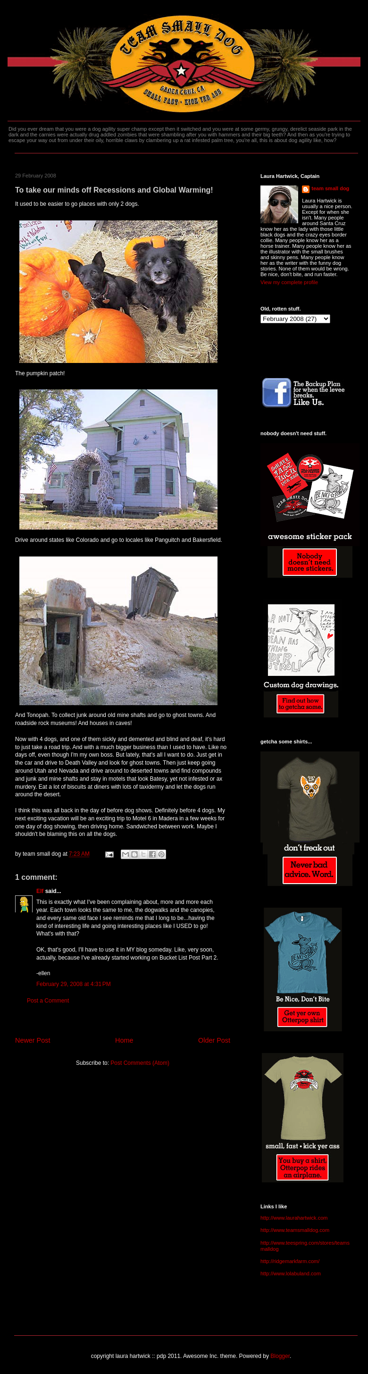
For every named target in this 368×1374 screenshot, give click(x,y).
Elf (39, 891)
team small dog (330, 188)
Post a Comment (48, 1000)
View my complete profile (289, 282)
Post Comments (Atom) (139, 1063)
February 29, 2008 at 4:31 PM (73, 984)
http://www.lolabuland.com (290, 1273)
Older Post (214, 1040)
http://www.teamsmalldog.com (294, 1230)
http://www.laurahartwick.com (293, 1218)
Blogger (280, 1356)
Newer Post (32, 1040)
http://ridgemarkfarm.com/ (289, 1261)
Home (124, 1040)
